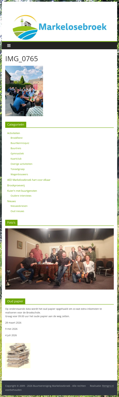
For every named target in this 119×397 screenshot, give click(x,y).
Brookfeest (17, 137)
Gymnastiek (17, 153)
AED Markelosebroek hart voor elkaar (28, 179)
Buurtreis (16, 148)
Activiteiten (13, 133)
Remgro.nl (108, 385)
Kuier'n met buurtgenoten (22, 190)
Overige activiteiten (21, 163)
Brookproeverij (16, 185)
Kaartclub (16, 158)
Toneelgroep (18, 169)
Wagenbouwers (19, 174)
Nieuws (11, 201)
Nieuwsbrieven (19, 205)
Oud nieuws (17, 211)
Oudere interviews (21, 195)
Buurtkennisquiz (20, 143)
